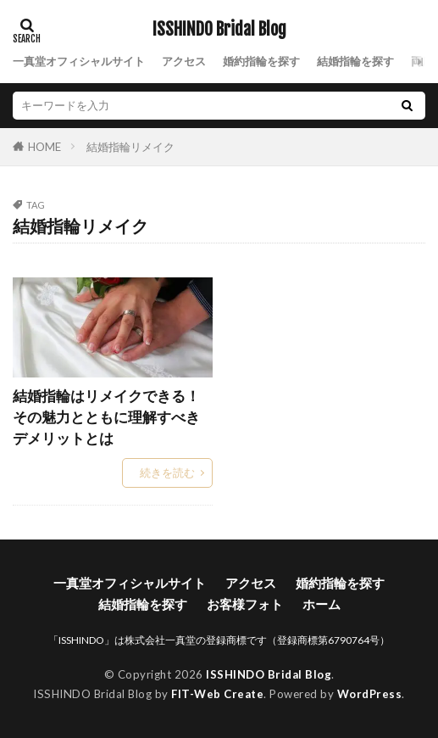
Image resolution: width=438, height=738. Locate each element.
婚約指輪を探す (261, 61)
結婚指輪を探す (355, 61)
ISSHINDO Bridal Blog (219, 29)
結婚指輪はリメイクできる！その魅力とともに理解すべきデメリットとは (106, 417)
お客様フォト (245, 604)
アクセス (184, 61)
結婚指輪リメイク (130, 147)
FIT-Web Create (217, 694)
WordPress (369, 694)
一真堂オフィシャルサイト (79, 61)
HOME (44, 146)
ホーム (321, 604)
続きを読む (167, 472)
